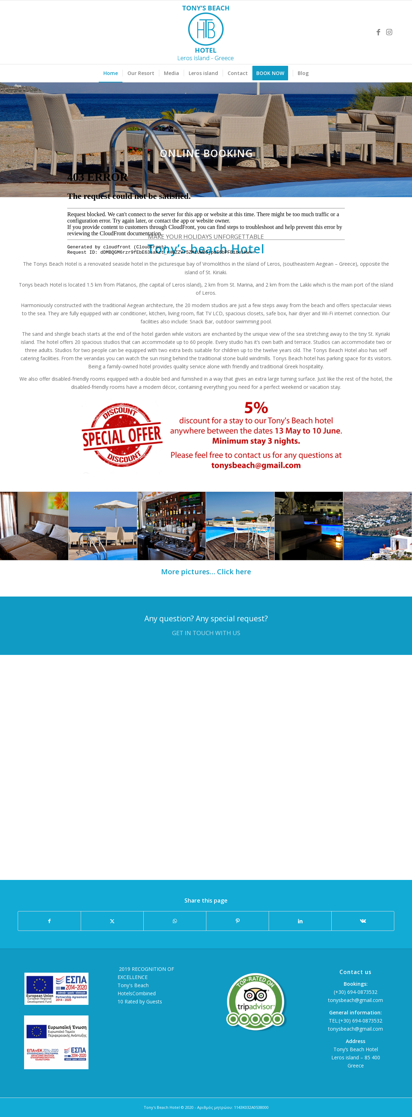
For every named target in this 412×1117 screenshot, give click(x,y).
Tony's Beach (133, 985)
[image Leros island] (377, 526)
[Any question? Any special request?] (206, 626)
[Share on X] (112, 921)
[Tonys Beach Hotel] (206, 32)
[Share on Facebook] (49, 921)
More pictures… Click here (206, 571)
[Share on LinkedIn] (300, 921)
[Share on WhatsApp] (175, 921)
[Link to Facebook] (378, 32)
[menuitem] (110, 73)
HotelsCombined (137, 993)
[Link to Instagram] (389, 32)
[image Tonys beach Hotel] (34, 526)
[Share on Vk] (363, 921)
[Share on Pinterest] (237, 921)
